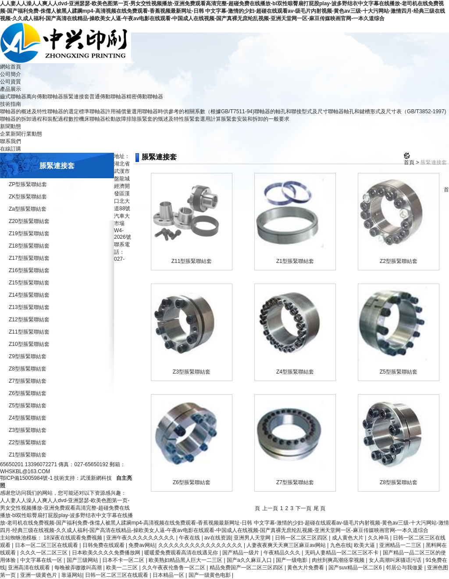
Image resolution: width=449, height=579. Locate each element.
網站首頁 (10, 67)
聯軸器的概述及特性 (23, 111)
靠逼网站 (71, 575)
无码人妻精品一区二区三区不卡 (342, 553)
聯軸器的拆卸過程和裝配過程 (34, 119)
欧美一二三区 (122, 568)
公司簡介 (10, 74)
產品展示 (10, 89)
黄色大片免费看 (306, 568)
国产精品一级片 (241, 553)
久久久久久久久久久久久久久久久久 (201, 545)
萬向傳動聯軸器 (44, 97)
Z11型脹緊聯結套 (29, 332)
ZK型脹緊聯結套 (28, 197)
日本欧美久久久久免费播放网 (107, 553)
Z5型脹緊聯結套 (27, 406)
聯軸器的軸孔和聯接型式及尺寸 (291, 111)
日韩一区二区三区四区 (302, 538)
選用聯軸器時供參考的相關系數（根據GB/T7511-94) (193, 111)
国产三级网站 (83, 560)
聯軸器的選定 (63, 111)
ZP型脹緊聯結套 (28, 184)
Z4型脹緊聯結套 (27, 418)
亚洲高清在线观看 (29, 568)
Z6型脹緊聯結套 (27, 393)
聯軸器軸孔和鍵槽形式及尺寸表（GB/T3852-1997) (387, 111)
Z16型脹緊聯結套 (29, 270)
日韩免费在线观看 (104, 545)
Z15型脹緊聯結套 (29, 283)
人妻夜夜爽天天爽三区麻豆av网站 (286, 545)
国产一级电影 (292, 560)
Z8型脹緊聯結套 (27, 369)
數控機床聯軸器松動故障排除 (102, 119)
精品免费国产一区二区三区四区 (247, 568)
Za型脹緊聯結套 (27, 209)
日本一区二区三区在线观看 (47, 545)
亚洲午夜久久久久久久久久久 (141, 538)
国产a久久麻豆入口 (250, 560)
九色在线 (340, 545)
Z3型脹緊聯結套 (27, 430)
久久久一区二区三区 (44, 553)
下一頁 (303, 508)
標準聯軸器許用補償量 (105, 111)
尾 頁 (319, 508)
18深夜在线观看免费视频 (73, 538)
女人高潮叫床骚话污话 (396, 560)
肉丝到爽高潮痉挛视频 (339, 560)
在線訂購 (10, 149)
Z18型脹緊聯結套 (29, 246)
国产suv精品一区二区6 (355, 568)
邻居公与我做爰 (405, 568)
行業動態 (31, 134)
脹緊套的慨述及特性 (160, 119)
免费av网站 (141, 545)
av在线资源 (217, 538)
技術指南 (10, 104)
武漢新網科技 (96, 478)
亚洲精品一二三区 (401, 545)
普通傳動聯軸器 (107, 97)
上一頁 (270, 508)
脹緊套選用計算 (202, 119)
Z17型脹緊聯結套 (29, 258)
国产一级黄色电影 (210, 575)
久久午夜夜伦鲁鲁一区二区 (174, 568)
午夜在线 (190, 538)
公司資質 (10, 82)
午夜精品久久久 (283, 553)
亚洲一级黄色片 (39, 575)
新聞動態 (10, 126)
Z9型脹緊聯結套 (27, 356)
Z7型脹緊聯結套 (27, 381)
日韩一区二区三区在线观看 (117, 575)
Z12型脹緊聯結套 (29, 319)
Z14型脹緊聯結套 (29, 295)
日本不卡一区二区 (124, 560)
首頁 (409, 162)
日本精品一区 (169, 575)
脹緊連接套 (76, 97)
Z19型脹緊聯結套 (29, 233)
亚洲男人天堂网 (253, 538)
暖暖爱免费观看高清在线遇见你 (181, 553)
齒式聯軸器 (13, 97)
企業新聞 (10, 134)
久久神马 (379, 538)
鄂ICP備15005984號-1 (26, 478)
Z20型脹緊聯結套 (29, 221)
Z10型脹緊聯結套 (29, 344)
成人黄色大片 (348, 538)
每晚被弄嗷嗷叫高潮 (78, 568)
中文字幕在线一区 (42, 560)
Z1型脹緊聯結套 (27, 455)
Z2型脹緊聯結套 (27, 442)
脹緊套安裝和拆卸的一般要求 (255, 119)
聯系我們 (10, 141)
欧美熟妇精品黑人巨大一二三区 (186, 560)
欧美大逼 (365, 545)
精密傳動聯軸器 (144, 97)
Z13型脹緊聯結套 (29, 307)
